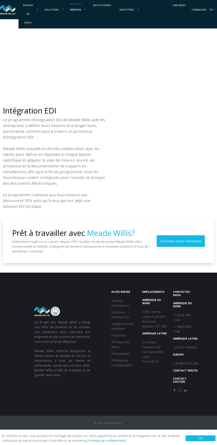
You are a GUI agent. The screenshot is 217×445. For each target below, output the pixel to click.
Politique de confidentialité (107, 440)
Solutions (51, 9)
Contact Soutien (180, 380)
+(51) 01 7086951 (185, 347)
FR (212, 9)
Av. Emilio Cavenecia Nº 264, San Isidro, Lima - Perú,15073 (153, 352)
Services (75, 9)
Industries (126, 9)
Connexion (199, 9)
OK (200, 438)
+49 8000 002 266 (185, 363)
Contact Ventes (185, 370)
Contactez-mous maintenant (180, 241)
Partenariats (120, 353)
